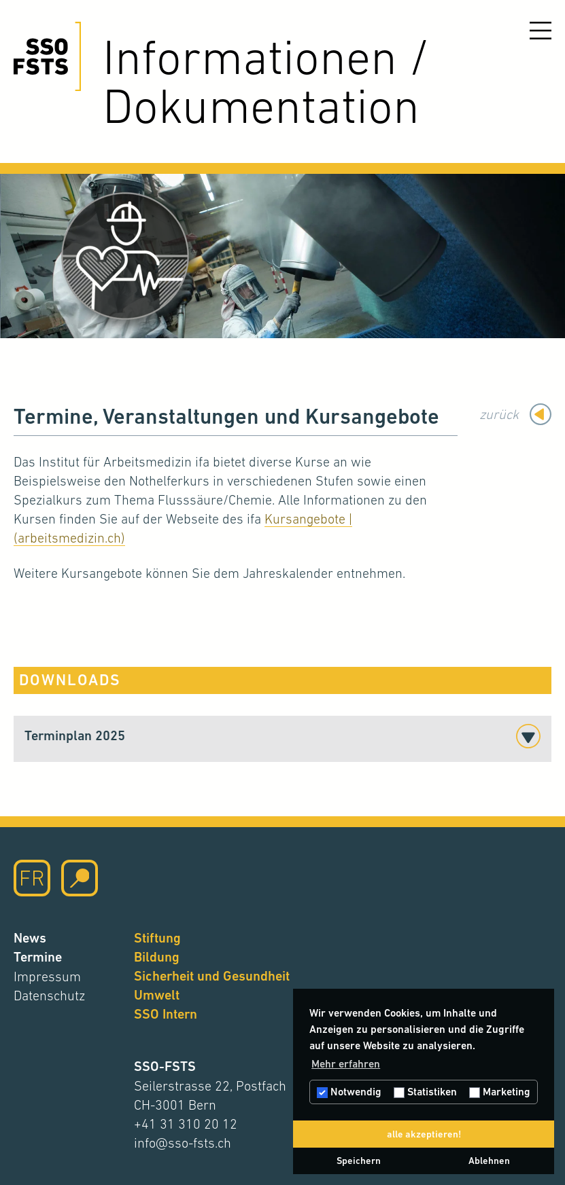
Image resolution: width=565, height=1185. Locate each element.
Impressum (47, 976)
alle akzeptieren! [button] (424, 1134)
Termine (38, 957)
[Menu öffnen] (540, 30)
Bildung (156, 957)
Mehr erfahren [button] (345, 1063)
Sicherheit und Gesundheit (212, 976)
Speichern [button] (359, 1160)
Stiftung (157, 938)
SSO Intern (165, 1014)
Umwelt (156, 995)
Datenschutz (49, 995)
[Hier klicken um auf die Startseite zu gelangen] (47, 56)
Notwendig (349, 1091)
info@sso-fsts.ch (182, 1142)
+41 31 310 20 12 (185, 1123)
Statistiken (425, 1091)
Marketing (499, 1091)
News (30, 938)
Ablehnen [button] (489, 1160)
